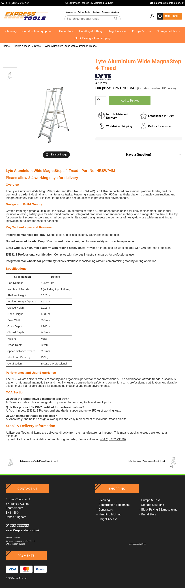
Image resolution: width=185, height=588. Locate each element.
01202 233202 (17, 525)
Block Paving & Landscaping (92, 38)
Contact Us (71, 12)
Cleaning (11, 31)
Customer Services (101, 12)
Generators (66, 31)
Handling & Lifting (90, 31)
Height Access (117, 31)
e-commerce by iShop (137, 544)
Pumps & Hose (141, 31)
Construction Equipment (37, 31)
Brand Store (148, 514)
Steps (36, 46)
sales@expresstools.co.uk (22, 530)
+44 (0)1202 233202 (113, 439)
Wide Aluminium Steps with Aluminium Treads (69, 46)
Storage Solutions (168, 31)
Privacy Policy (84, 12)
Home (6, 46)
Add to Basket (130, 100)
